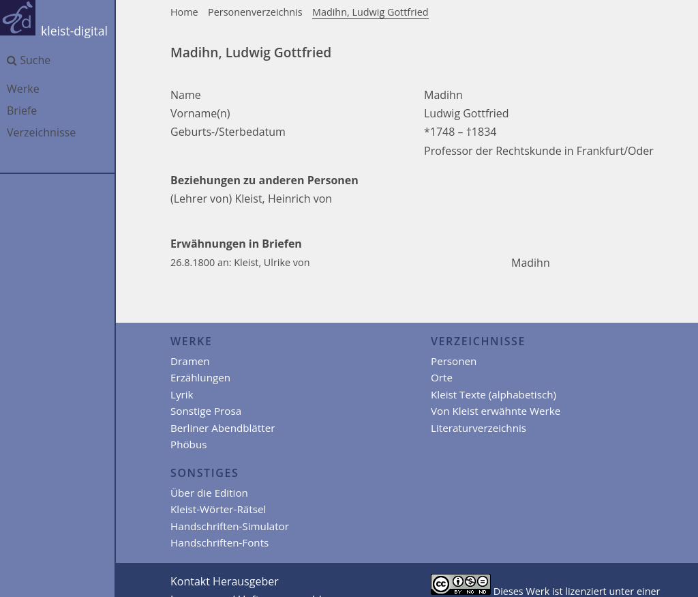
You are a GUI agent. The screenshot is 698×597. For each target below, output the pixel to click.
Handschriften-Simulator (229, 526)
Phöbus (188, 444)
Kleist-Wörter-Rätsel (218, 509)
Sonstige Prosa (205, 411)
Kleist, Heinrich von (283, 198)
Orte (442, 377)
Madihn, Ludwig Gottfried (370, 11)
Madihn (530, 262)
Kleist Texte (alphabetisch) (493, 394)
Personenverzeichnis (255, 11)
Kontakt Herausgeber (224, 581)
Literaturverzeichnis (478, 428)
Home (184, 11)
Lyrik (182, 394)
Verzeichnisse (41, 132)
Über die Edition (209, 492)
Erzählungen (200, 377)
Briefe (22, 110)
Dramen (190, 361)
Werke (23, 88)
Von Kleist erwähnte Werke (495, 411)
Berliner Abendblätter (222, 428)
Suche (28, 60)
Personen (453, 361)
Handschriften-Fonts (219, 542)
